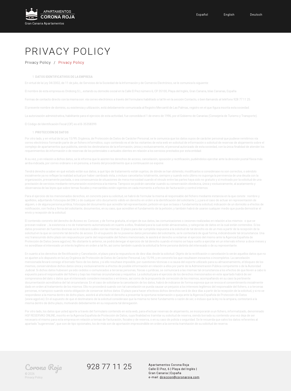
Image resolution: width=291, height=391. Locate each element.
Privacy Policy (38, 62)
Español (202, 14)
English (229, 14)
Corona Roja (43, 367)
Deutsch (256, 14)
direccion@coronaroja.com (179, 377)
